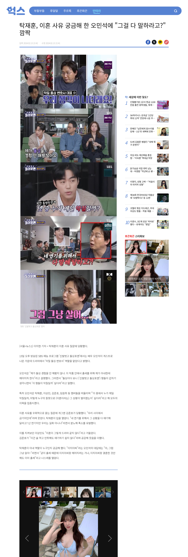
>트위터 (154, 42)
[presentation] (23, 492)
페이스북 (148, 42)
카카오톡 (160, 42)
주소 (166, 42)
